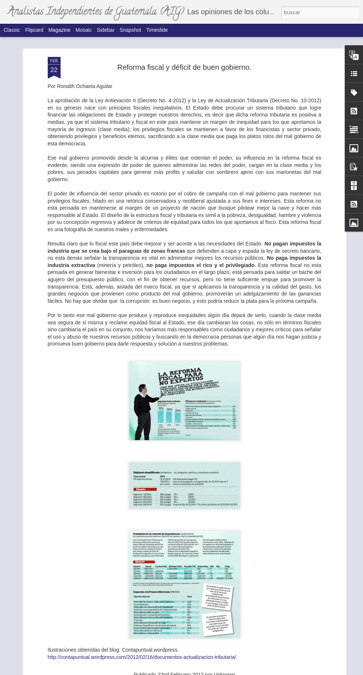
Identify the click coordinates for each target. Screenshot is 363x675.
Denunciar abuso (240, 671)
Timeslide (157, 30)
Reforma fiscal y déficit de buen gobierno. (184, 37)
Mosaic (84, 30)
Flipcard (34, 30)
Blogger (216, 671)
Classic (12, 30)
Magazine (60, 30)
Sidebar (106, 30)
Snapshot (130, 30)
